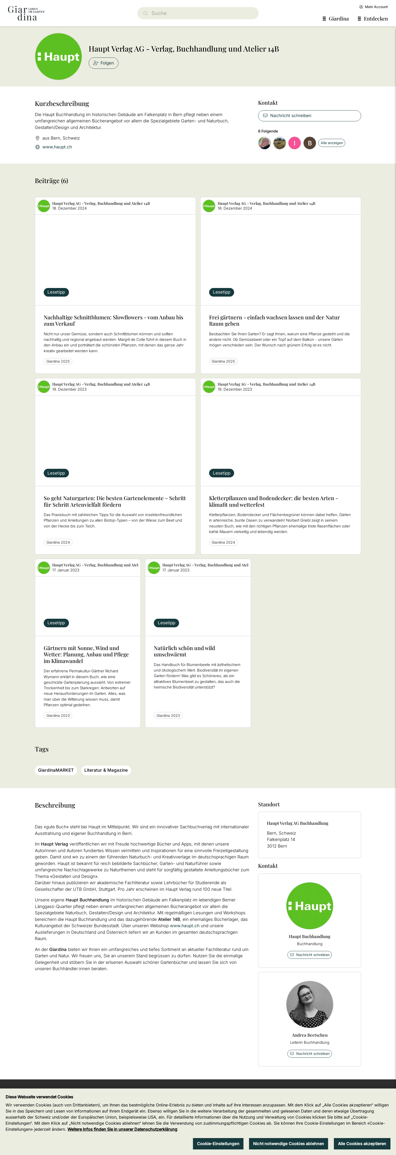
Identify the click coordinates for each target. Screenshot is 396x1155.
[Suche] (198, 13)
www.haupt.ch (53, 147)
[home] (26, 13)
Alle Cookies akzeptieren (362, 1148)
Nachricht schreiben (287, 115)
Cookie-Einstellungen (218, 1148)
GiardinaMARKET (56, 770)
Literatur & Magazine (106, 770)
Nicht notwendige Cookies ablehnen (288, 1148)
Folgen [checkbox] (103, 62)
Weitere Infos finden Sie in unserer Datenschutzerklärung (122, 1134)
